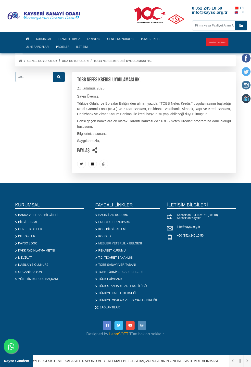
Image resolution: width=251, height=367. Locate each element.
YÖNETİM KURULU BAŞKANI (36, 279)
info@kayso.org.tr (188, 226)
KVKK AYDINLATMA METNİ (35, 250)
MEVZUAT (23, 257)
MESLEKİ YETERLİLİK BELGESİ (118, 243)
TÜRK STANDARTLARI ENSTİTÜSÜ (121, 286)
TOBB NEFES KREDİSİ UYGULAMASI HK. (123, 61)
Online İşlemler (217, 42)
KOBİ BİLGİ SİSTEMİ (110, 229)
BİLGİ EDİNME (26, 222)
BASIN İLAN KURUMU (111, 215)
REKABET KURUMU (110, 250)
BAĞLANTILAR (107, 307)
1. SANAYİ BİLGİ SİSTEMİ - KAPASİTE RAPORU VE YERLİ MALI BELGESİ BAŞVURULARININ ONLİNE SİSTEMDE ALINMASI (119, 361)
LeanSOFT (118, 334)
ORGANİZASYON (28, 272)
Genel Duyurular (42, 61)
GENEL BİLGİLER (28, 229)
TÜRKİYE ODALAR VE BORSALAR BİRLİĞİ (126, 300)
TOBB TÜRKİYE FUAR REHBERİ (118, 272)
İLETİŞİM (82, 46)
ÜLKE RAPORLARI (37, 46)
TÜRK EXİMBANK (108, 279)
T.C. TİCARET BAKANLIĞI (114, 257)
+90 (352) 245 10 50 (190, 235)
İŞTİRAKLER (25, 236)
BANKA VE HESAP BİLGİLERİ (36, 215)
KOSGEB (103, 236)
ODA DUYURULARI (75, 61)
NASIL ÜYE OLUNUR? (31, 264)
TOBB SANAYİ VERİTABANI (115, 264)
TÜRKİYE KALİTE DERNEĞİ (115, 293)
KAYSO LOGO (26, 243)
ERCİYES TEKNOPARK (112, 222)
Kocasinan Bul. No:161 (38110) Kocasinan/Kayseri (197, 216)
